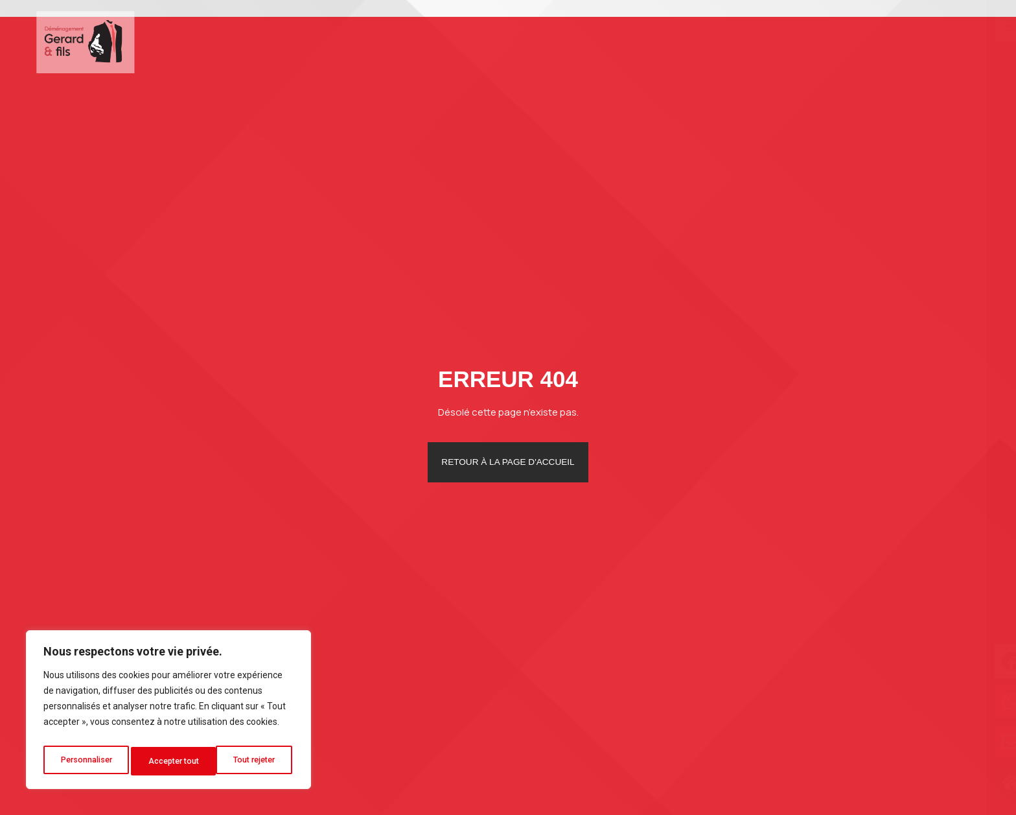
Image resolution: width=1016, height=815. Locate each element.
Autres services (735, 41)
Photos (821, 40)
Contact (927, 40)
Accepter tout (253, 761)
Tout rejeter (170, 761)
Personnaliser (86, 761)
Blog (873, 40)
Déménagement (620, 41)
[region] (168, 713)
